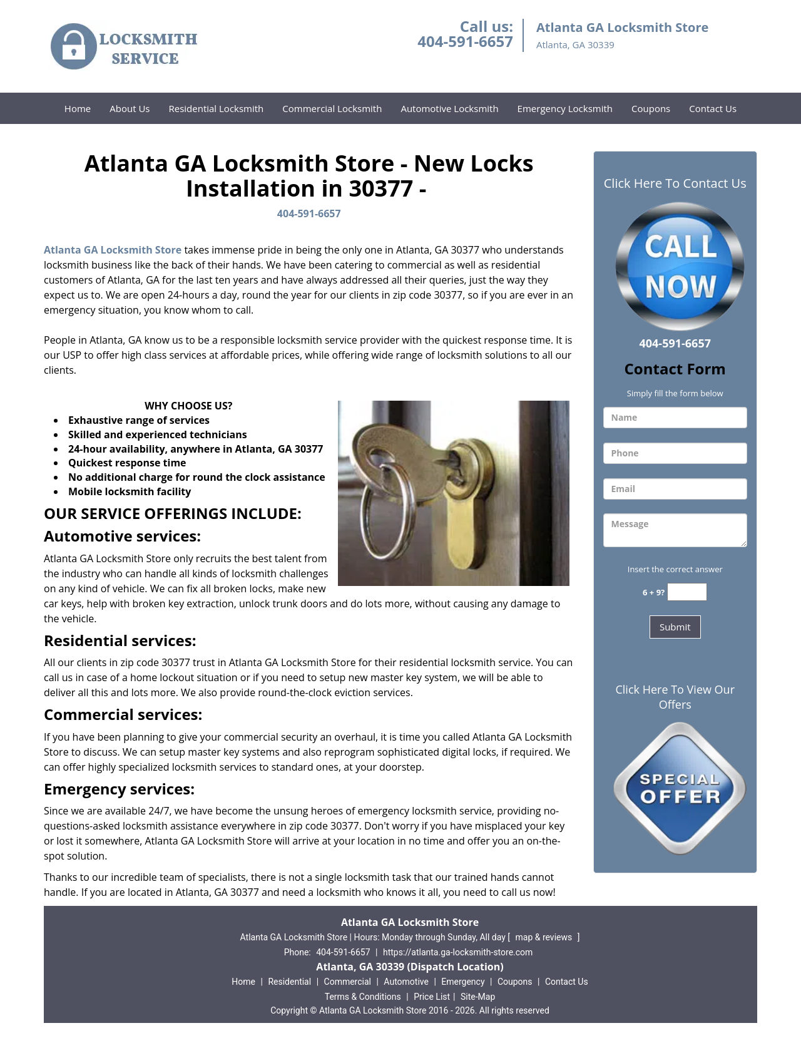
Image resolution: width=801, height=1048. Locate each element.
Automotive (406, 982)
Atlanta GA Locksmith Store (112, 250)
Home (77, 108)
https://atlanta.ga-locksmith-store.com (458, 952)
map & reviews (545, 937)
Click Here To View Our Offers (675, 697)
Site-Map (478, 997)
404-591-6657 (465, 41)
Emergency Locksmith (565, 108)
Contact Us (713, 108)
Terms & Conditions (363, 997)
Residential (289, 982)
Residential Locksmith (215, 108)
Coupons (650, 108)
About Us (130, 108)
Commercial (347, 982)
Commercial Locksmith (332, 108)
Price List (432, 997)
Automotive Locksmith (449, 108)
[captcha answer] (687, 592)
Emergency (462, 982)
